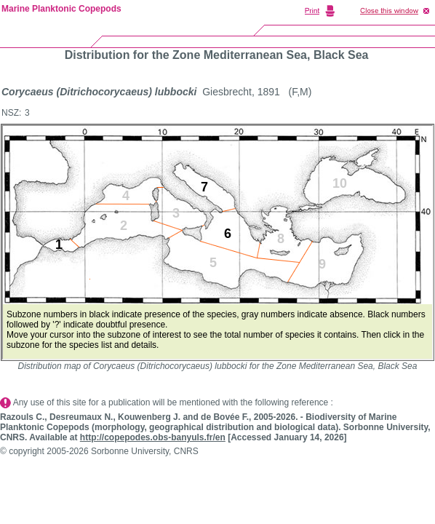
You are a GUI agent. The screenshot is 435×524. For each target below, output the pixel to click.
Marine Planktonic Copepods (61, 9)
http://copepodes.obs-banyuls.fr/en (153, 437)
